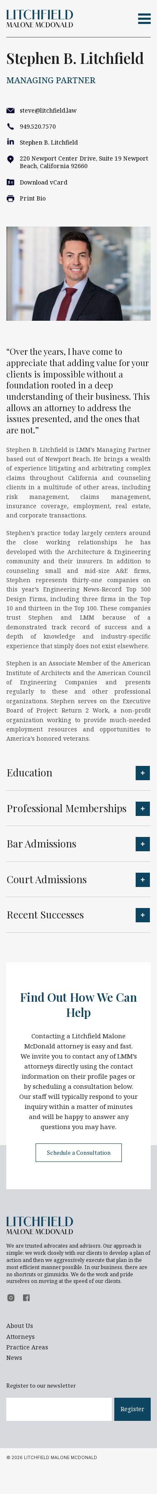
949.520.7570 (38, 126)
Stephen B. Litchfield (49, 142)
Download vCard (43, 182)
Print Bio (33, 198)
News (14, 1358)
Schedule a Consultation (79, 1152)
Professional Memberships (66, 808)
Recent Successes (45, 914)
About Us (19, 1326)
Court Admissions (47, 879)
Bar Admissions (41, 843)
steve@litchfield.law (48, 110)
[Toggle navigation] (144, 18)
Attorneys (20, 1337)
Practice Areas (27, 1347)
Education (29, 772)
